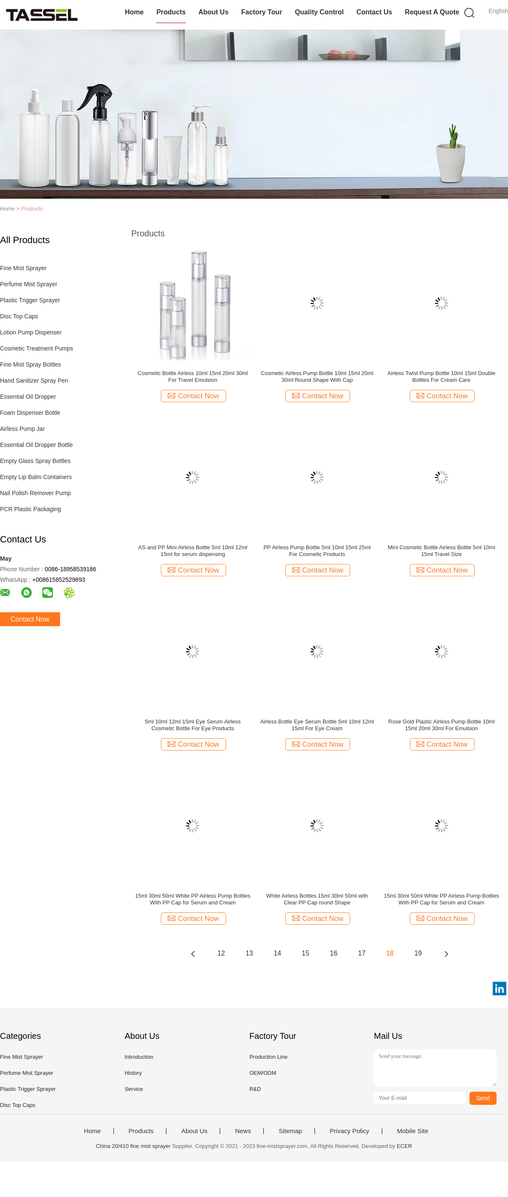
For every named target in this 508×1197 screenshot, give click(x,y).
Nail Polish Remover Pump (35, 493)
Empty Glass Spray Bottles (35, 460)
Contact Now (30, 619)
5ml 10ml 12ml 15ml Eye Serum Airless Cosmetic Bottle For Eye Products (192, 724)
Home (134, 12)
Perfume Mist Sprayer (28, 284)
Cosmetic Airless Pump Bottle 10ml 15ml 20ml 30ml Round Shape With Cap (317, 376)
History (132, 1073)
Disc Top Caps (19, 316)
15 (305, 953)
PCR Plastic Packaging (30, 509)
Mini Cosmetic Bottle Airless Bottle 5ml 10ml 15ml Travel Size (441, 550)
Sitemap (290, 1131)
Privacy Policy (349, 1131)
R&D (255, 1089)
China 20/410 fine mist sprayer (133, 1146)
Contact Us (374, 12)
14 (277, 953)
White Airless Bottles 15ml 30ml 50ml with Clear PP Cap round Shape (317, 899)
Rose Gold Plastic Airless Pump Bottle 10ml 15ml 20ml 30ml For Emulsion (441, 724)
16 (333, 953)
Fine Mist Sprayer (23, 268)
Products (170, 12)
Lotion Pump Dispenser (31, 332)
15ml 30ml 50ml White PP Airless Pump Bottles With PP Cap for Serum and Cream (192, 899)
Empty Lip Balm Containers (36, 477)
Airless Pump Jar (22, 428)
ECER (404, 1146)
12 (221, 953)
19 (418, 953)
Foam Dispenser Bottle (30, 412)
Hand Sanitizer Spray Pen (34, 380)
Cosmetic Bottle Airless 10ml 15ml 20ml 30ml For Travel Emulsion (193, 376)
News (243, 1131)
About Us (214, 12)
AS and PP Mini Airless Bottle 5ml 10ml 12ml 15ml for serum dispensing (193, 550)
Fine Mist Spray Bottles (30, 364)
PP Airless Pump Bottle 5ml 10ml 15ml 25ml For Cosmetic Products (316, 550)
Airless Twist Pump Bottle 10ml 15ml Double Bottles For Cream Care (441, 376)
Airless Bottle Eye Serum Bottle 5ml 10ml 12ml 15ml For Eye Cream (317, 724)
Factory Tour (261, 12)
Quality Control (319, 12)
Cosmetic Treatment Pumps (36, 348)
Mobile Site (412, 1131)
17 (362, 953)
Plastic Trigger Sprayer (30, 300)
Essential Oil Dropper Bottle (36, 444)
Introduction (138, 1057)
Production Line (268, 1057)
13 (249, 953)
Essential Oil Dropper (28, 396)
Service (133, 1089)
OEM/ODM (262, 1073)
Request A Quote (432, 12)
